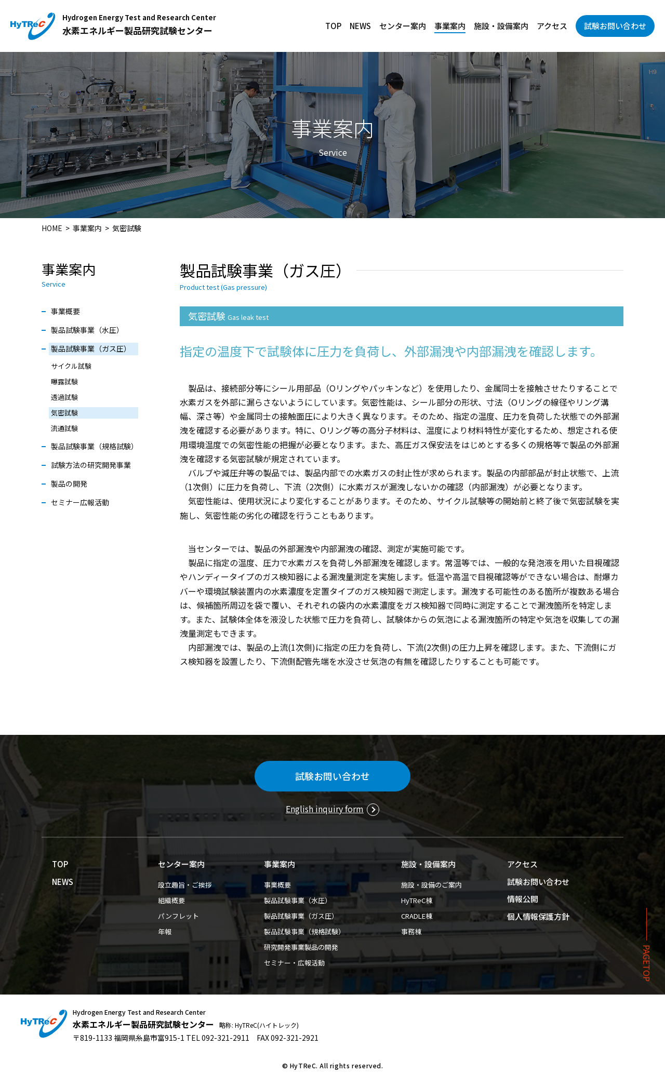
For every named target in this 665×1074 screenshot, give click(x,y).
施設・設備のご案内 (431, 885)
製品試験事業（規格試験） (94, 446)
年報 (164, 931)
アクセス (552, 25)
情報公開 (522, 898)
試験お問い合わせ (615, 25)
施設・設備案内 (501, 25)
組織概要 (171, 900)
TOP (333, 25)
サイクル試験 (71, 366)
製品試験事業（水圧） (87, 330)
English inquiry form (325, 808)
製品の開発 (69, 483)
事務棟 (411, 931)
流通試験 (64, 428)
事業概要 (65, 311)
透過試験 (64, 397)
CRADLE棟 (416, 916)
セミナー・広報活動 (294, 963)
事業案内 (450, 25)
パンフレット (178, 916)
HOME (52, 228)
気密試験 (64, 413)
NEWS (360, 25)
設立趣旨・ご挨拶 (185, 885)
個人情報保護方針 (538, 916)
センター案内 (402, 25)
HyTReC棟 (416, 900)
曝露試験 (64, 381)
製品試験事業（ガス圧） (91, 348)
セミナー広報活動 (80, 502)
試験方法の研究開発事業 (91, 465)
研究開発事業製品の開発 (301, 947)
